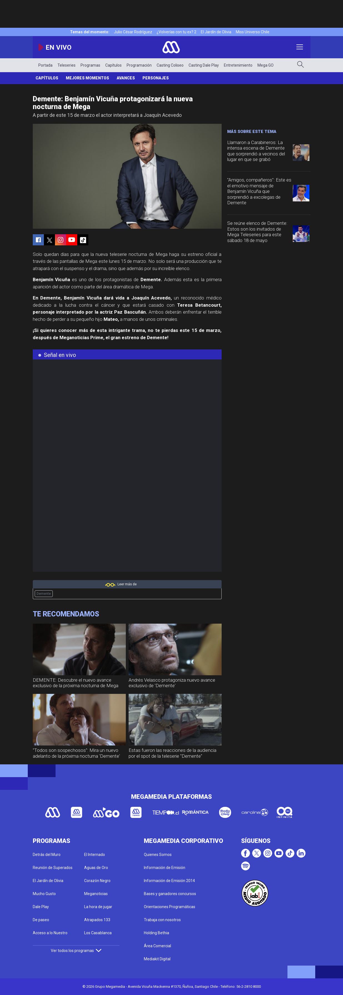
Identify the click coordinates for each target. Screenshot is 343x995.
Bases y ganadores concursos (170, 893)
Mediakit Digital (157, 959)
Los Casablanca (98, 933)
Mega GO (265, 65)
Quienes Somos (158, 854)
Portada (45, 65)
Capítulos (113, 65)
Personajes (155, 78)
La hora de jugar (98, 907)
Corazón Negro (97, 880)
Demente (44, 594)
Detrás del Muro (47, 854)
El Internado (94, 854)
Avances (126, 78)
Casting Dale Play (204, 65)
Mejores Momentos (87, 78)
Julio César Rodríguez (133, 32)
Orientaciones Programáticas (169, 907)
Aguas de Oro (96, 867)
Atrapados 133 (97, 920)
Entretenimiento (238, 65)
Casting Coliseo (170, 65)
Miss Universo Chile (252, 32)
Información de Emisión (164, 867)
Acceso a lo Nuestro (50, 933)
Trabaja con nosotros (162, 920)
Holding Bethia (156, 933)
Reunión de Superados (52, 867)
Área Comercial (157, 946)
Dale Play (41, 907)
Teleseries (66, 65)
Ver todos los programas (76, 950)
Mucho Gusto (44, 893)
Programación (139, 65)
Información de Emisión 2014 (169, 880)
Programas (90, 65)
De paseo (41, 920)
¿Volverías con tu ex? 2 (176, 32)
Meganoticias (96, 893)
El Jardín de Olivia (216, 32)
